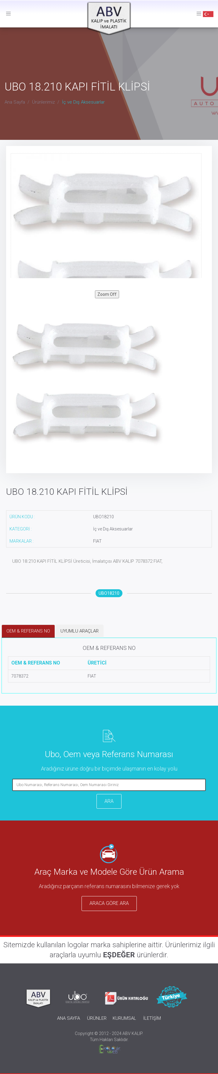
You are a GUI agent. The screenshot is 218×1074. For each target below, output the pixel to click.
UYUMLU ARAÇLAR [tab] (79, 631)
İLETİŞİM (152, 1018)
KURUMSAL (124, 1018)
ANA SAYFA (68, 1018)
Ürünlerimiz (43, 102)
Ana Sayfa (15, 102)
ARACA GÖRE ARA (109, 903)
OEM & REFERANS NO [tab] (28, 631)
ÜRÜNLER (97, 1018)
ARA (109, 801)
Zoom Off (107, 294)
